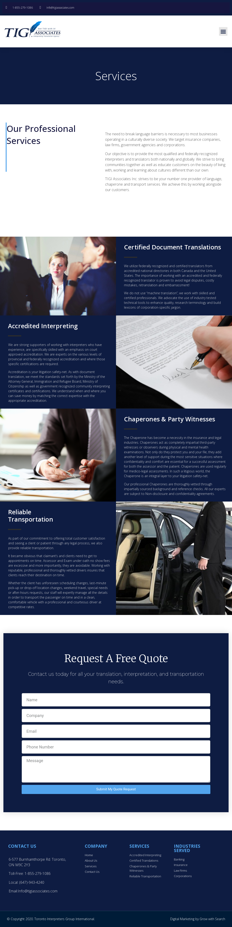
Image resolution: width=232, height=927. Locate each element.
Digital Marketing (182, 919)
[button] (223, 31)
